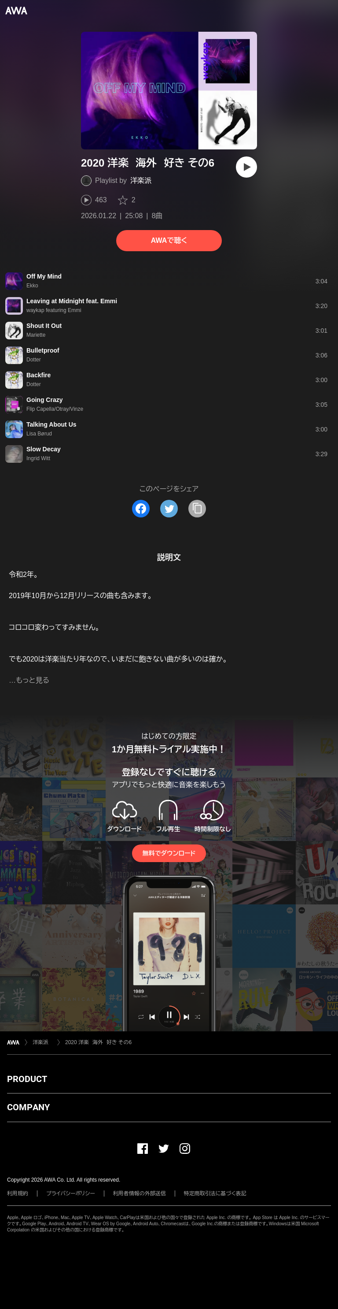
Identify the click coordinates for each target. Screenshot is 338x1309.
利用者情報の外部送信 (139, 1193)
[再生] (246, 167)
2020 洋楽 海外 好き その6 (98, 1042)
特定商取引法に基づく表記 (215, 1193)
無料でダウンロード (169, 853)
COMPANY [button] (28, 1107)
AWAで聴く (169, 240)
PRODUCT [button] (27, 1079)
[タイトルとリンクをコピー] (197, 508)
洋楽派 (143, 180)
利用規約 (17, 1193)
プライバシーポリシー (70, 1193)
